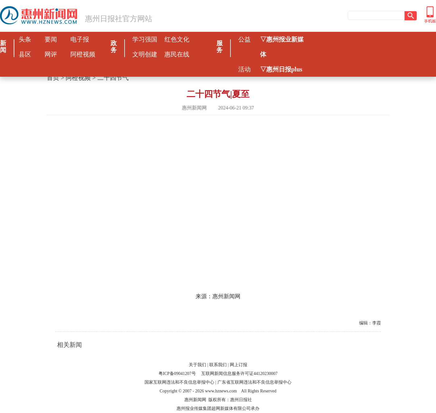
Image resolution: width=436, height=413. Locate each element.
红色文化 (176, 39)
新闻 (3, 46)
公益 (244, 39)
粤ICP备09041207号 (177, 373)
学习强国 (144, 39)
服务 (219, 46)
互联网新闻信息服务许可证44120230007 (239, 373)
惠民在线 (176, 54)
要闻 (51, 39)
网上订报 (238, 364)
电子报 (79, 39)
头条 (25, 39)
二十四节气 (113, 77)
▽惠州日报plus (281, 69)
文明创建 (144, 54)
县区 (25, 54)
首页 (53, 77)
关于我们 (197, 364)
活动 (244, 69)
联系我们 (218, 364)
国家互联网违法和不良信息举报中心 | (180, 382)
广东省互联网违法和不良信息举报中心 (254, 382)
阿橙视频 (82, 54)
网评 (51, 54)
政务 (114, 46)
